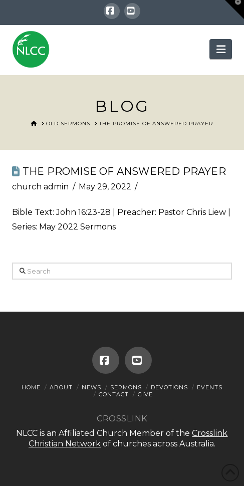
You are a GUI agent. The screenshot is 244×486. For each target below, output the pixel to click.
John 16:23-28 (83, 212)
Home (31, 387)
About (61, 387)
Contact (114, 394)
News (91, 387)
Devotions (169, 387)
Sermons (126, 387)
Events (209, 387)
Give (145, 394)
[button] (220, 49)
